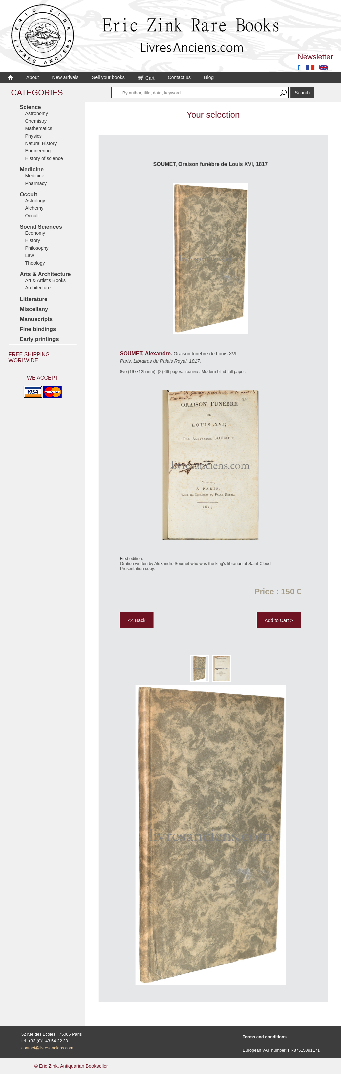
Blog (209, 77)
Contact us (179, 77)
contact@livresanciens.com (47, 1047)
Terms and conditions (265, 1036)
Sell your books (108, 77)
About (32, 77)
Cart (146, 78)
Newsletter (315, 57)
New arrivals (65, 77)
